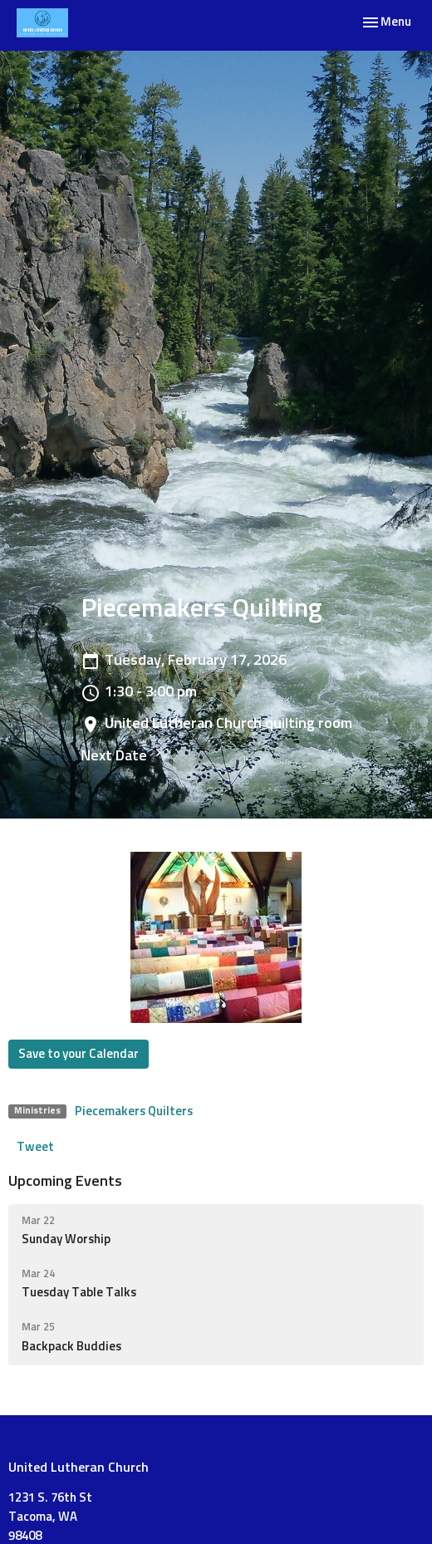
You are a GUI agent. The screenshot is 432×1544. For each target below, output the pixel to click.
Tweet (35, 1147)
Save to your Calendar (78, 1054)
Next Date (123, 754)
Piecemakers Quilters (134, 1111)
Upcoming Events (65, 1181)
